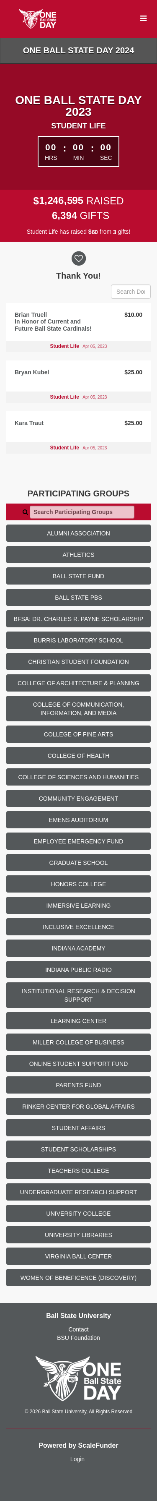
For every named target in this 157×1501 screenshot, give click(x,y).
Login (77, 1459)
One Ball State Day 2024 (78, 50)
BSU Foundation (78, 1337)
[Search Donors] (131, 292)
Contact (78, 1329)
